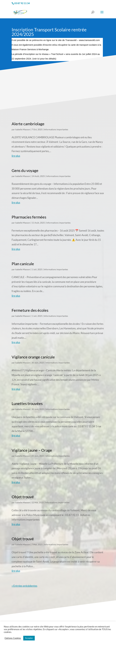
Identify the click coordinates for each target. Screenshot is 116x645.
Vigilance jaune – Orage (32, 450)
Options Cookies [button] (13, 638)
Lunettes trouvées (27, 403)
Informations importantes (56, 129)
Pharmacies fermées (29, 217)
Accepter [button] (29, 638)
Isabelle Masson (22, 129)
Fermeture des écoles (30, 310)
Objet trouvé (23, 496)
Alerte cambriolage (28, 123)
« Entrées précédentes (24, 585)
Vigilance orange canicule (33, 356)
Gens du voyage (25, 170)
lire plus (16, 155)
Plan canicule (23, 263)
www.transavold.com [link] (89, 40)
